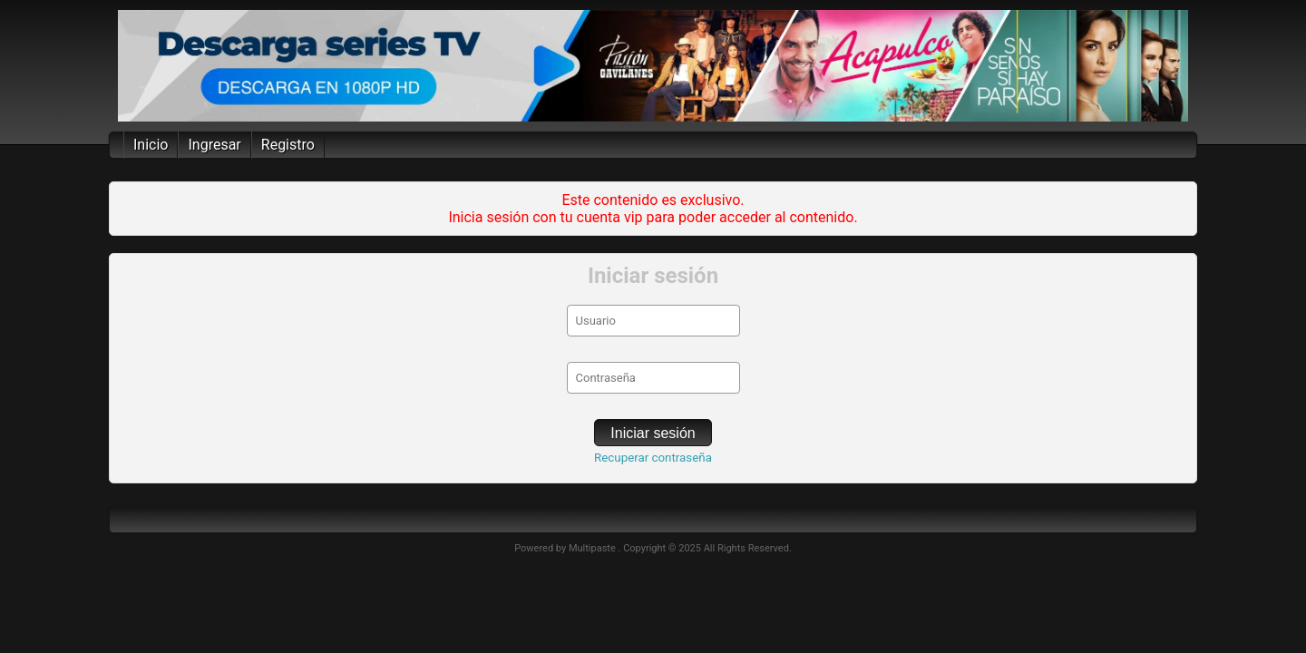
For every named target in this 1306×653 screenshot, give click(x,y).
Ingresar (214, 144)
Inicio (150, 144)
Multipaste (594, 548)
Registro (288, 144)
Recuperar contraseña (653, 457)
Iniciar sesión (652, 433)
